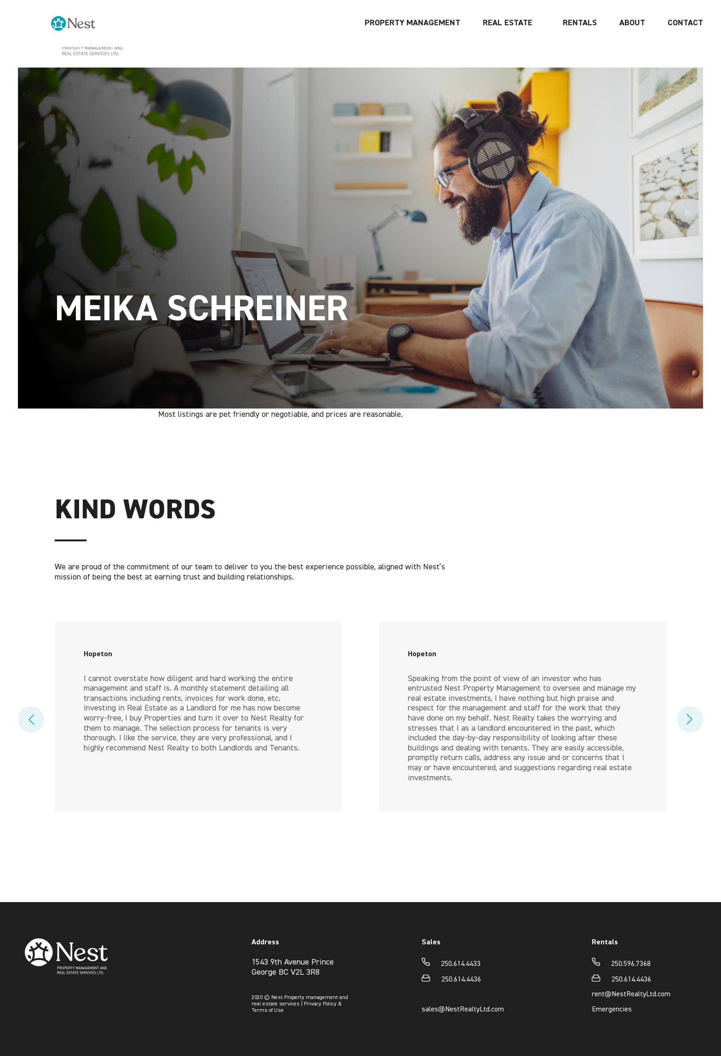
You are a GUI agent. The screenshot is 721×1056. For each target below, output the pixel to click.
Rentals (580, 44)
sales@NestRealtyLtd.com (463, 1009)
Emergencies (612, 1009)
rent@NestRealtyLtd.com (631, 994)
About (632, 44)
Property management (412, 44)
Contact (685, 44)
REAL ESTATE (507, 44)
